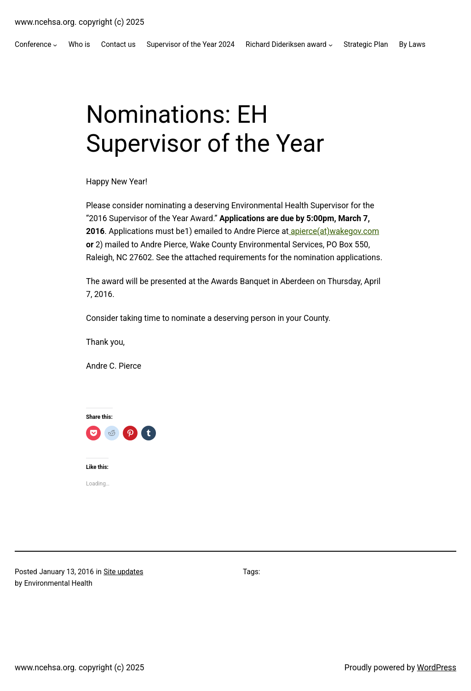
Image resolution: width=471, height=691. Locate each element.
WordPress (436, 667)
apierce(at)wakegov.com (334, 231)
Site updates (123, 572)
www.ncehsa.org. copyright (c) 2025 (79, 22)
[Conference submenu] (55, 45)
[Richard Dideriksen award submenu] (330, 45)
